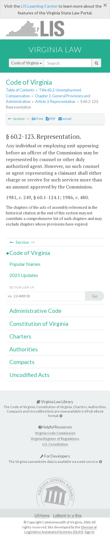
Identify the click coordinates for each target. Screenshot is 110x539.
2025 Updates (23, 275)
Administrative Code (35, 310)
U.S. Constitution (55, 444)
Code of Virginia (26, 63)
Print (37, 118)
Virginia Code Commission (55, 433)
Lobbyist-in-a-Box (67, 515)
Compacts (22, 361)
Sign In (89, 532)
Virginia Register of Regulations (55, 438)
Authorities (23, 349)
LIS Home (42, 515)
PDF (51, 118)
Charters (20, 336)
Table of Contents (20, 90)
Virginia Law (55, 49)
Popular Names (24, 264)
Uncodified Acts (29, 374)
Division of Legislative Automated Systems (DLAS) (60, 529)
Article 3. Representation (55, 101)
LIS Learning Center (39, 6)
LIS (38, 28)
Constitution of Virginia (38, 323)
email (64, 118)
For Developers (55, 456)
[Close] (105, 5)
